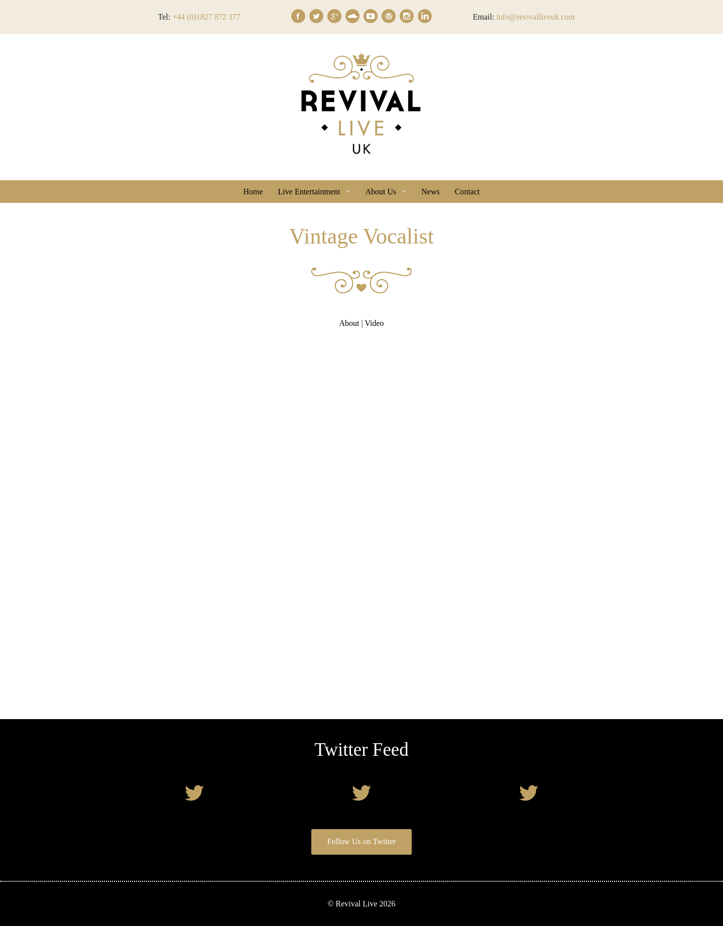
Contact (467, 191)
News (430, 191)
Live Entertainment (309, 191)
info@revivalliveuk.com (535, 17)
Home (253, 191)
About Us (381, 191)
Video (374, 323)
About (349, 323)
